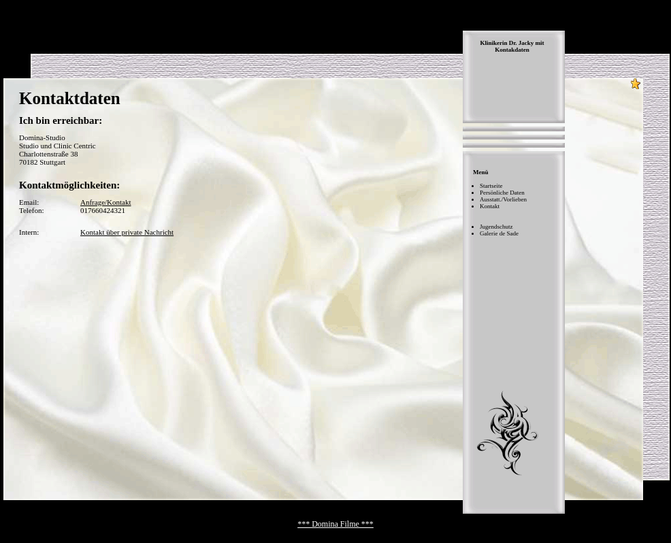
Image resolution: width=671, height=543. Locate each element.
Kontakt (490, 206)
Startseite (491, 185)
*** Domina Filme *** (335, 524)
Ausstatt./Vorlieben (503, 199)
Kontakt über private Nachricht (127, 232)
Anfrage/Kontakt (105, 202)
